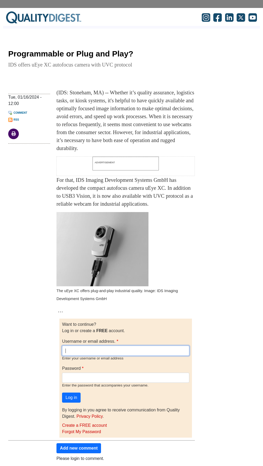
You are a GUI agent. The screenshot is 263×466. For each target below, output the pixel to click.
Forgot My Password (81, 431)
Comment (20, 112)
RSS (16, 119)
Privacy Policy (89, 416)
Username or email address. (88, 341)
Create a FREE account (84, 425)
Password (71, 368)
